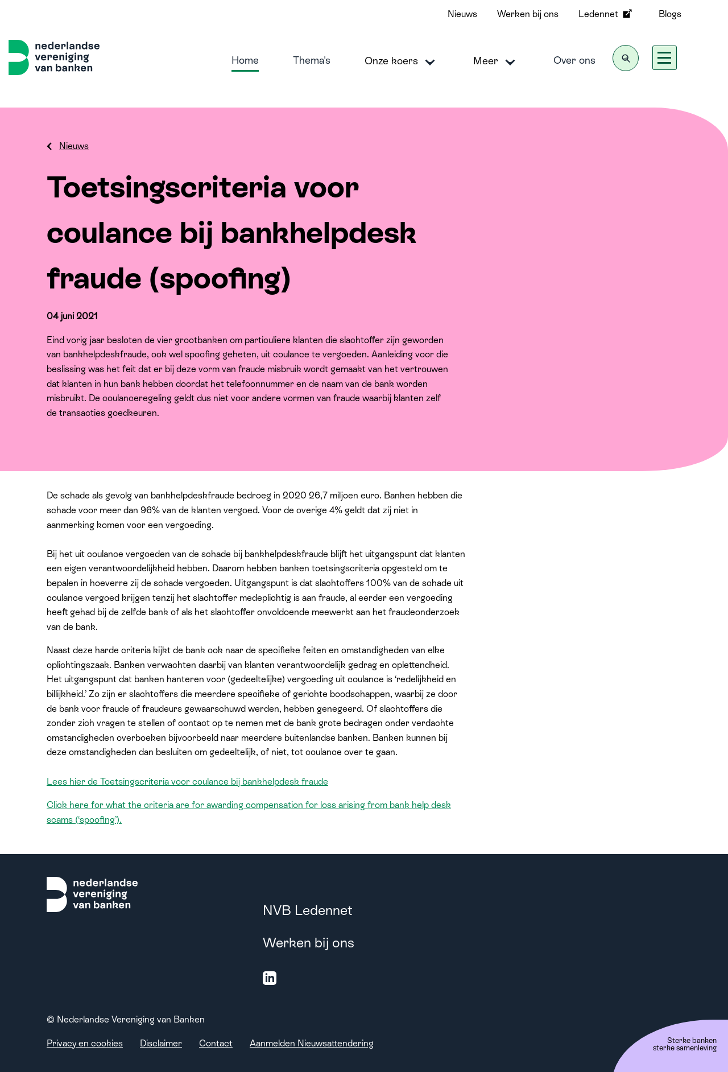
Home (245, 60)
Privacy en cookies (85, 1043)
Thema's (311, 60)
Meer (496, 61)
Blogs (670, 14)
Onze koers (402, 61)
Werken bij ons (528, 14)
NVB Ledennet (308, 910)
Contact (216, 1043)
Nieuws (462, 14)
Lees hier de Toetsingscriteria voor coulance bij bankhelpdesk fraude (187, 781)
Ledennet (606, 13)
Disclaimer (161, 1043)
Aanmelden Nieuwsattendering (312, 1043)
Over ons (574, 60)
